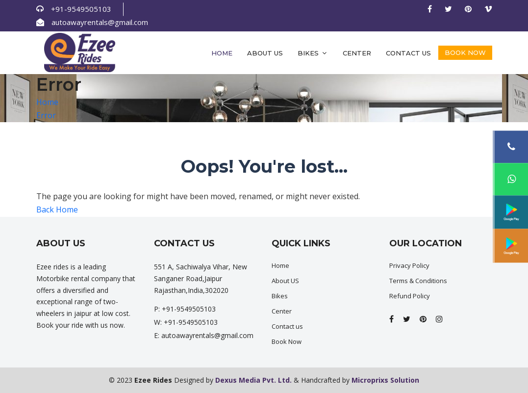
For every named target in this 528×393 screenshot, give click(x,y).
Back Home (57, 209)
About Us (265, 53)
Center (357, 53)
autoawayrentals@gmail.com (99, 22)
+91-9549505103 (81, 9)
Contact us (408, 53)
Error (46, 115)
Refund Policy (409, 295)
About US (285, 280)
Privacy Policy (409, 265)
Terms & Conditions (418, 280)
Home (221, 53)
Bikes (313, 53)
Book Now (465, 52)
